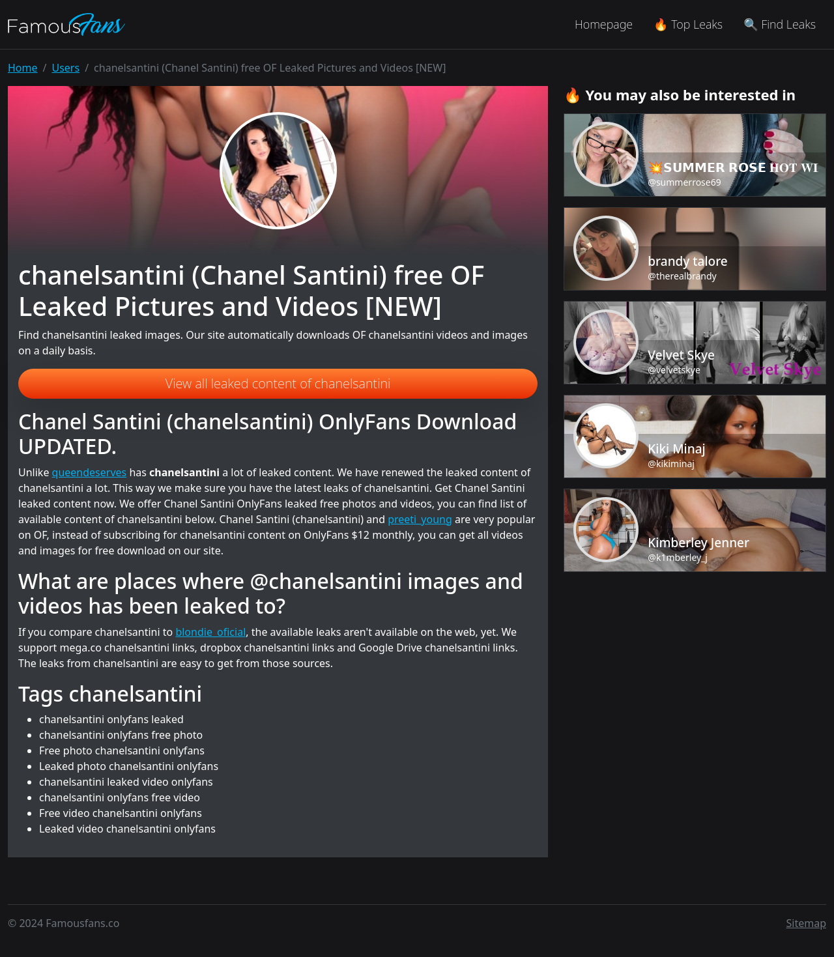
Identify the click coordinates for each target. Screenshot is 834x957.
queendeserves (89, 472)
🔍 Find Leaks (779, 24)
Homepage (604, 24)
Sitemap (806, 923)
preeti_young (420, 519)
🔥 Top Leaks (688, 24)
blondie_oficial (210, 632)
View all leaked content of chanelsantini (278, 383)
